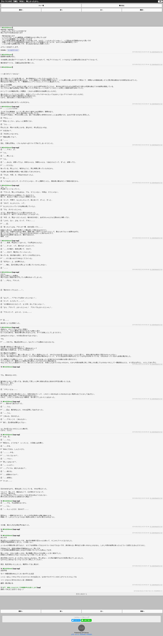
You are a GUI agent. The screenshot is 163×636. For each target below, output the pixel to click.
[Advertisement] (81, 19)
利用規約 (89, 634)
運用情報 (83, 634)
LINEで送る (87, 620)
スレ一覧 (41, 5)
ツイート (77, 620)
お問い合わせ (75, 634)
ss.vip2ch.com (13, 50)
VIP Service (85, 633)
